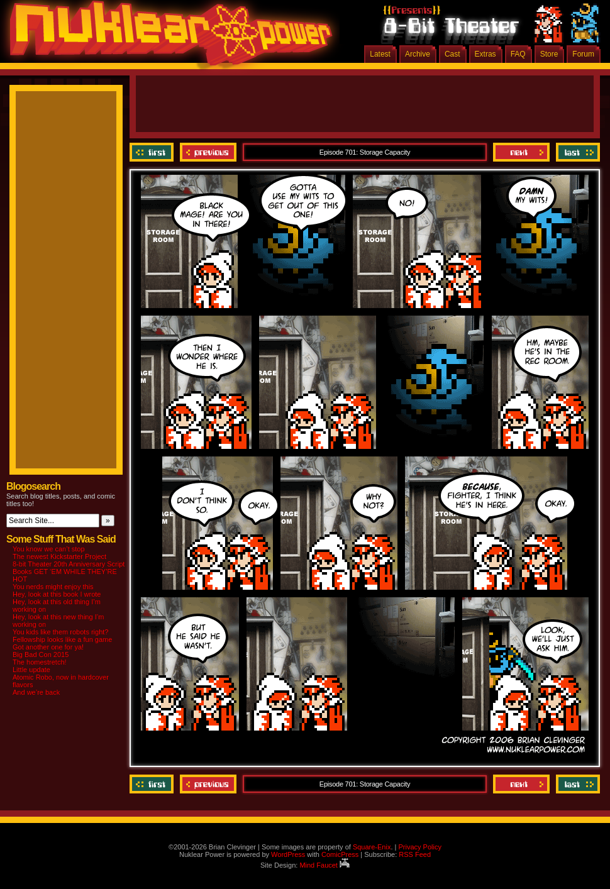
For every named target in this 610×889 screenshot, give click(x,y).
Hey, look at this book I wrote (57, 594)
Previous (208, 152)
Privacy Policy (419, 847)
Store (549, 54)
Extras (485, 54)
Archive (417, 54)
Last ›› (576, 152)
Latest (380, 54)
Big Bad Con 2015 (41, 654)
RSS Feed (415, 854)
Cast (452, 54)
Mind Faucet (324, 865)
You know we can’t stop (49, 549)
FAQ (518, 54)
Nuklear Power (166, 37)
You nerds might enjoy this (53, 586)
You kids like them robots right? (60, 632)
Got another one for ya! (48, 647)
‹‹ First (153, 152)
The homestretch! (40, 662)
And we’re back (36, 692)
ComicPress (339, 854)
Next (521, 152)
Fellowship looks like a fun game (62, 639)
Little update (31, 669)
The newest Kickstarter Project (59, 556)
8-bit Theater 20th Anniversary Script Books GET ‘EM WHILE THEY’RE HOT (69, 571)
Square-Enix (372, 847)
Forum (583, 54)
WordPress (288, 854)
